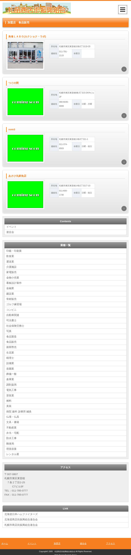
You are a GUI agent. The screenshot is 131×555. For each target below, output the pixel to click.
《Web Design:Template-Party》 (65, 553)
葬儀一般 (11, 373)
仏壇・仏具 (12, 415)
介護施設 (11, 267)
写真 (8, 330)
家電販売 (11, 272)
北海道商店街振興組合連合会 (21, 517)
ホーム (4, 541)
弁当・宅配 (12, 431)
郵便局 (10, 441)
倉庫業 (10, 378)
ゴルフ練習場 (14, 304)
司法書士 (11, 320)
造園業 (10, 367)
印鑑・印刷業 (14, 251)
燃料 (8, 399)
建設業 (10, 293)
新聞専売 (11, 346)
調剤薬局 (11, 383)
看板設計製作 (14, 283)
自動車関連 (12, 314)
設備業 (10, 362)
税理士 (10, 357)
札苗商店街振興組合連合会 (65, 549)
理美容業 (11, 447)
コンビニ (11, 309)
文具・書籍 (12, 420)
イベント (11, 227)
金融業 (10, 288)
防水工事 (11, 436)
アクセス (110, 541)
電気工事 (11, 388)
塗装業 (10, 394)
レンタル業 (12, 452)
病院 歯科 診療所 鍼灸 (19, 410)
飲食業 (10, 256)
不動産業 (11, 426)
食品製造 (11, 336)
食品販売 (11, 341)
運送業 (10, 261)
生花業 (10, 351)
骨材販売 (11, 298)
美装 (8, 404)
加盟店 (57, 541)
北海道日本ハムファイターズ (21, 512)
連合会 (10, 232)
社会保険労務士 (15, 325)
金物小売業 (12, 277)
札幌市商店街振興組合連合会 (21, 522)
